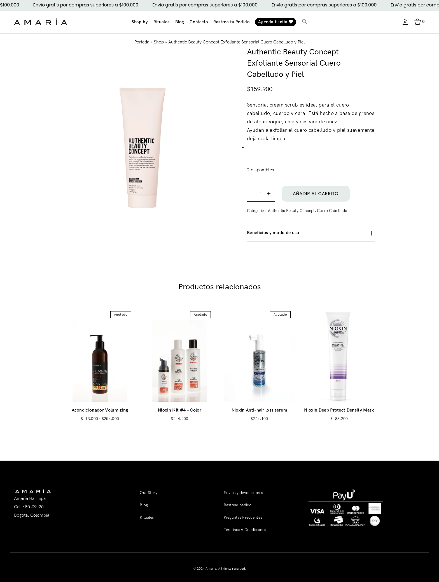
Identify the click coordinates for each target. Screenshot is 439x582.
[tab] (311, 233)
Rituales (161, 21)
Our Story (148, 492)
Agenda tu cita (275, 21)
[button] (304, 22)
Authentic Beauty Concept (291, 210)
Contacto (199, 21)
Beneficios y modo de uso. (311, 233)
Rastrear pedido (237, 505)
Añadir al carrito (315, 193)
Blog (179, 21)
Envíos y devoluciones (243, 492)
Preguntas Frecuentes (243, 517)
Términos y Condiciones (245, 529)
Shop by (140, 21)
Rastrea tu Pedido (231, 21)
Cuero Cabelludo (332, 210)
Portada (141, 42)
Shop (159, 42)
